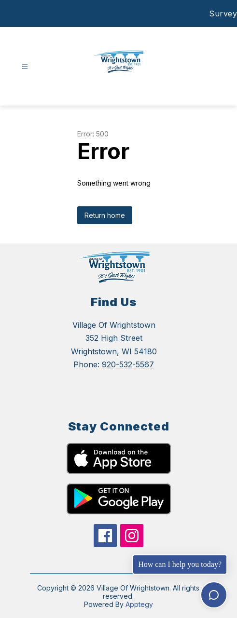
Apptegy (139, 604)
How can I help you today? (180, 564)
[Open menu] (24, 66)
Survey (223, 13)
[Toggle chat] (213, 594)
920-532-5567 (128, 364)
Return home (104, 215)
